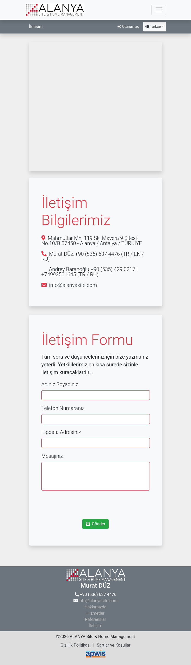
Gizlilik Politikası (75, 645)
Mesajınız (52, 456)
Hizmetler (95, 613)
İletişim (95, 625)
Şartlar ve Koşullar (113, 645)
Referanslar (95, 619)
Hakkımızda (96, 606)
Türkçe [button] (153, 26)
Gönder (96, 523)
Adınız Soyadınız (59, 384)
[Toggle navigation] (158, 10)
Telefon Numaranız (63, 408)
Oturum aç (128, 26)
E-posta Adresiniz (61, 432)
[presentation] (95, 505)
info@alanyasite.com (73, 285)
